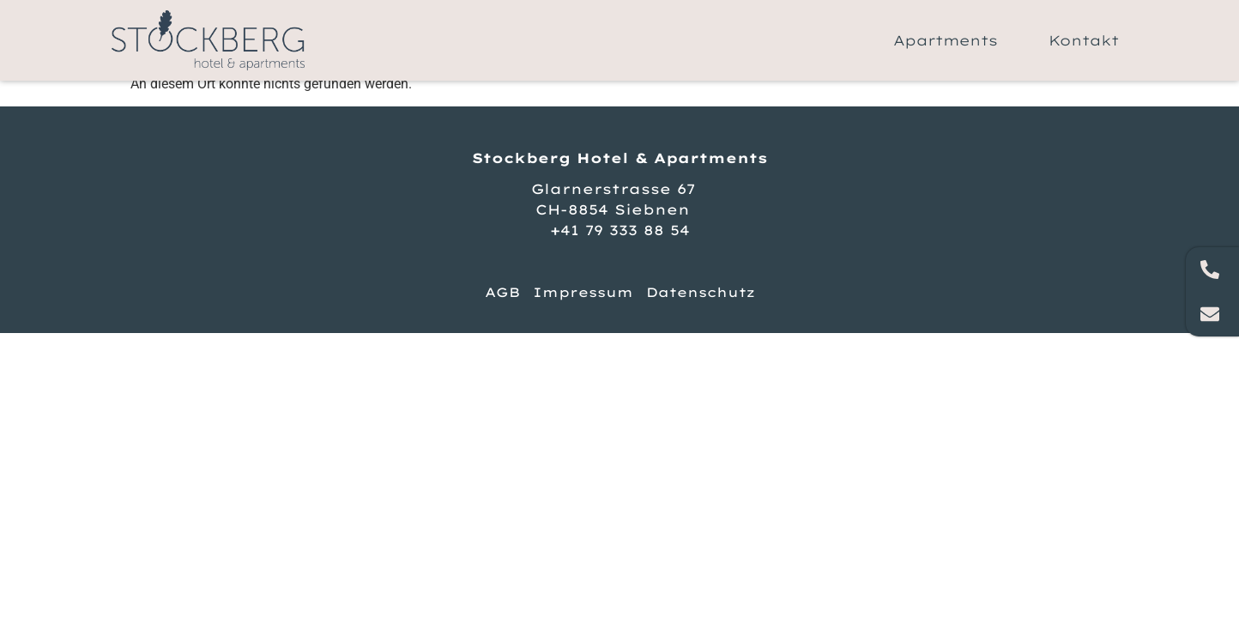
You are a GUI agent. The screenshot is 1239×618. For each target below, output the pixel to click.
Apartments (945, 40)
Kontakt (1084, 40)
